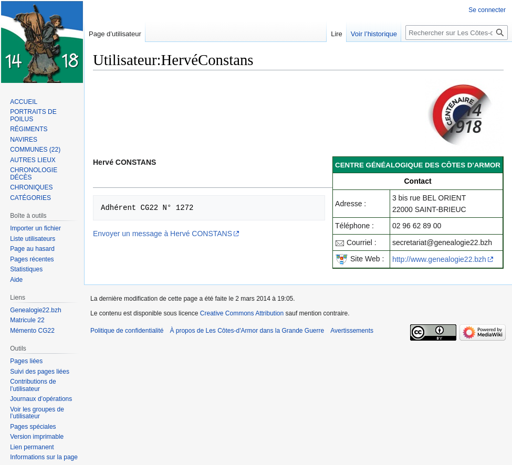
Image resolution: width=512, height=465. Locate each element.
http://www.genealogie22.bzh (439, 259)
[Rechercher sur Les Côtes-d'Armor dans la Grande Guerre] (456, 32)
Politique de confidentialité (126, 330)
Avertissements (351, 330)
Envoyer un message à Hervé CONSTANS (162, 233)
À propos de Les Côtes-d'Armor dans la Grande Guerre (247, 330)
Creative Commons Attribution (242, 313)
